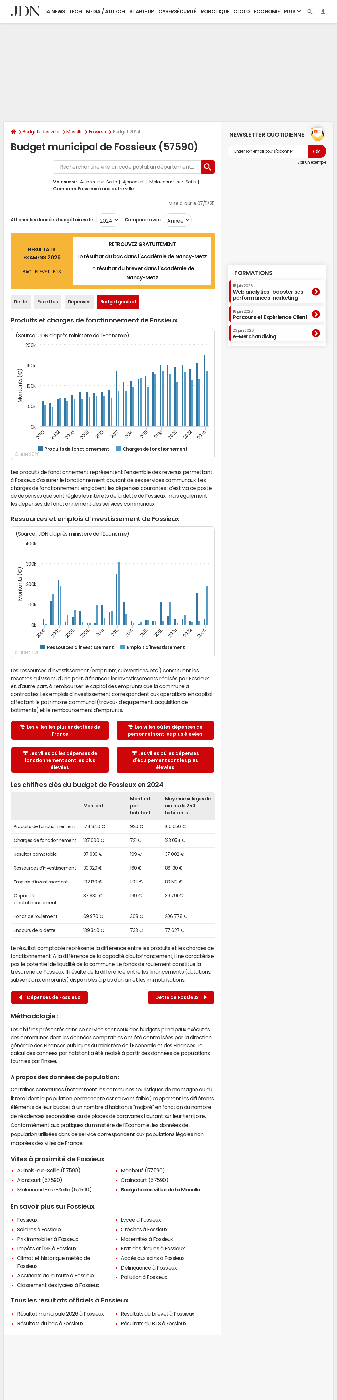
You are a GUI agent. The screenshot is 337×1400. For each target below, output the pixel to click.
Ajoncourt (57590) (39, 1180)
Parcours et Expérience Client (270, 315)
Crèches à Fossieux (144, 1229)
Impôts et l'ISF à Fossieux (47, 1248)
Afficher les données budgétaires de (52, 219)
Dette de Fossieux (181, 997)
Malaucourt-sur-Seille (172, 182)
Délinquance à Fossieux (149, 1267)
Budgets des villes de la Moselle (160, 1189)
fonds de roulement (147, 963)
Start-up (141, 11)
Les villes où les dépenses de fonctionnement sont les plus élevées (60, 760)
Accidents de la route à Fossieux (56, 1275)
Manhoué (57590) (143, 1170)
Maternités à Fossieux (147, 1239)
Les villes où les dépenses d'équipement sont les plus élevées (165, 760)
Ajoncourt (133, 182)
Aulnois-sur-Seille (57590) (49, 1170)
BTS (57, 271)
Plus (292, 11)
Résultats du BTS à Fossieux (153, 1323)
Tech (75, 11)
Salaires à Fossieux (39, 1229)
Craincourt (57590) (144, 1180)
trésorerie (23, 971)
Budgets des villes (41, 131)
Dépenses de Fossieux (49, 997)
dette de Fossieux (144, 495)
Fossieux (98, 131)
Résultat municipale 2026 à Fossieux (60, 1313)
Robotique (215, 11)
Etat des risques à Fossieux (153, 1248)
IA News (55, 11)
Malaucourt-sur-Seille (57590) (54, 1189)
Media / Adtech (105, 11)
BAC (27, 271)
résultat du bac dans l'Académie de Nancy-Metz (145, 256)
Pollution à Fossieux (144, 1277)
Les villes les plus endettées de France (60, 730)
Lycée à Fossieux (141, 1219)
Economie (267, 11)
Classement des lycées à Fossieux (58, 1285)
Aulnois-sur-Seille (98, 182)
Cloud (241, 11)
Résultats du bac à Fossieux (50, 1323)
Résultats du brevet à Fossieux (157, 1313)
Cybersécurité (177, 11)
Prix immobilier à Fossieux (47, 1239)
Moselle (74, 131)
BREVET (42, 271)
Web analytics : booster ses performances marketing (268, 292)
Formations (253, 273)
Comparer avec (142, 219)
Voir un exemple (311, 162)
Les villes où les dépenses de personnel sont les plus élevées (165, 730)
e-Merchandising (254, 334)
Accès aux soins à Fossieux (153, 1258)
